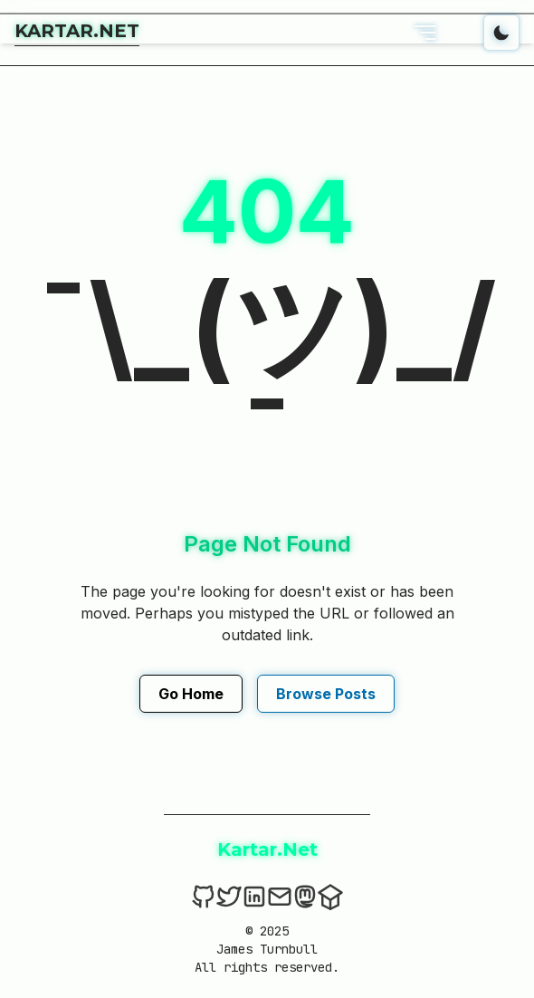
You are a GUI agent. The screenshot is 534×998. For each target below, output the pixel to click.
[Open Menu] (425, 32)
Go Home (191, 694)
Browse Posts (326, 694)
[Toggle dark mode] (501, 32)
